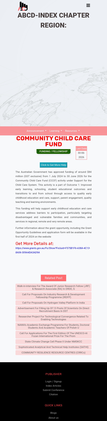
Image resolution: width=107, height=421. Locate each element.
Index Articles (53, 385)
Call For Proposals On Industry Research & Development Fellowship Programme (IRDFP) (53, 296)
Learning (55, 130)
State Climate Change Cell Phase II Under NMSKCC (53, 341)
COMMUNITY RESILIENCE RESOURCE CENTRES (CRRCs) (53, 352)
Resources (71, 130)
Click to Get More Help (53, 164)
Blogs (53, 412)
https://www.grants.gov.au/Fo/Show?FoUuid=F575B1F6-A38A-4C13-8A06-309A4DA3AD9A (52, 250)
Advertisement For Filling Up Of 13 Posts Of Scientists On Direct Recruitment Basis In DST (53, 310)
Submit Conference (53, 390)
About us (53, 417)
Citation (53, 394)
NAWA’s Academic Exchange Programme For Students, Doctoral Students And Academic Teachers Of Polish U (53, 326)
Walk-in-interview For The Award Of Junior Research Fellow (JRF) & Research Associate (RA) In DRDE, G (53, 287)
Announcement (35, 130)
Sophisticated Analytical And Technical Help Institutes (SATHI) (53, 347)
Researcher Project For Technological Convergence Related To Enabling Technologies (53, 318)
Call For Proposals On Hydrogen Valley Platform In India (53, 302)
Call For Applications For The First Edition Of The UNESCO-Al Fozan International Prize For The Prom (53, 335)
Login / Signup (53, 381)
